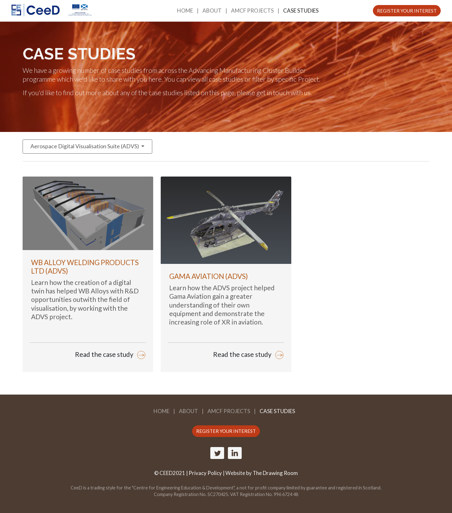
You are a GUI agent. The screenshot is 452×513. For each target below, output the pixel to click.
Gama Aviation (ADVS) (208, 276)
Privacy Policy (205, 473)
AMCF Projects (252, 10)
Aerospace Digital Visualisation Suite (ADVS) (85, 146)
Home (185, 10)
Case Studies (301, 10)
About (212, 10)
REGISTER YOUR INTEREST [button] (407, 11)
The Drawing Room (275, 473)
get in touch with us (283, 92)
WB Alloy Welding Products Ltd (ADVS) (85, 266)
